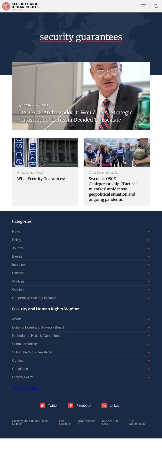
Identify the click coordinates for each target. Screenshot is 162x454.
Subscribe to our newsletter (32, 352)
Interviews (19, 265)
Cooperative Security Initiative (34, 298)
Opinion (17, 289)
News (16, 231)
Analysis (18, 281)
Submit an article (24, 344)
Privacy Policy (22, 377)
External (18, 273)
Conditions (20, 369)
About (16, 319)
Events (17, 256)
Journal (17, 248)
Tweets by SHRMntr (26, 388)
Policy (16, 240)
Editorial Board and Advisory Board (38, 327)
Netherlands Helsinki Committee (36, 335)
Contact (17, 360)
